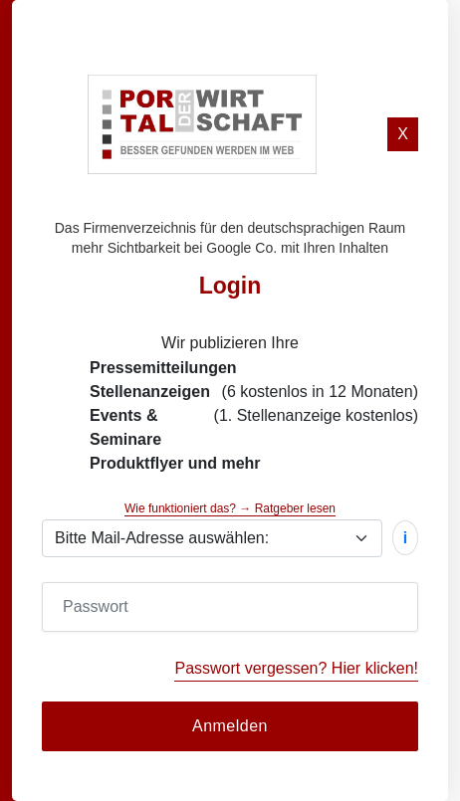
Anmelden (230, 725)
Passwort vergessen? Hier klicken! (296, 668)
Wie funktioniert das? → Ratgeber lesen (230, 508)
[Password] (230, 607)
